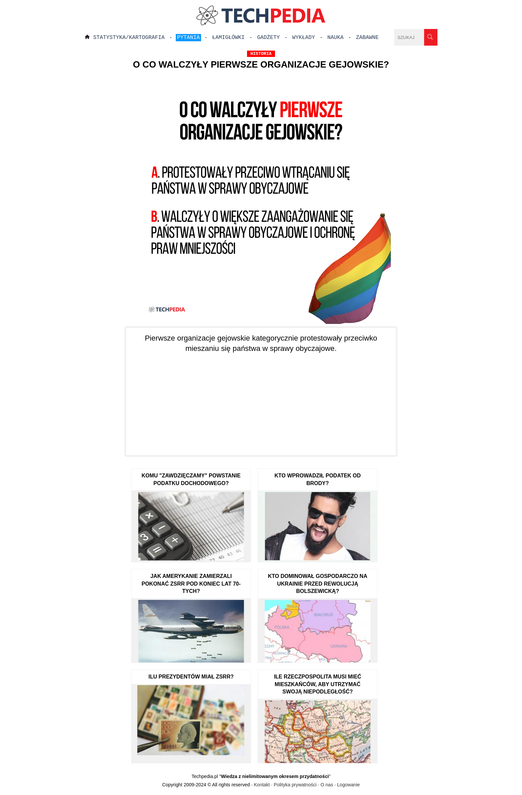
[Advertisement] (261, 400)
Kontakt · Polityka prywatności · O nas (293, 784)
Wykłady (303, 37)
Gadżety (268, 37)
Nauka (335, 37)
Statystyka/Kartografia (129, 37)
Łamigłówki (228, 37)
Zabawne (367, 37)
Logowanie (348, 784)
